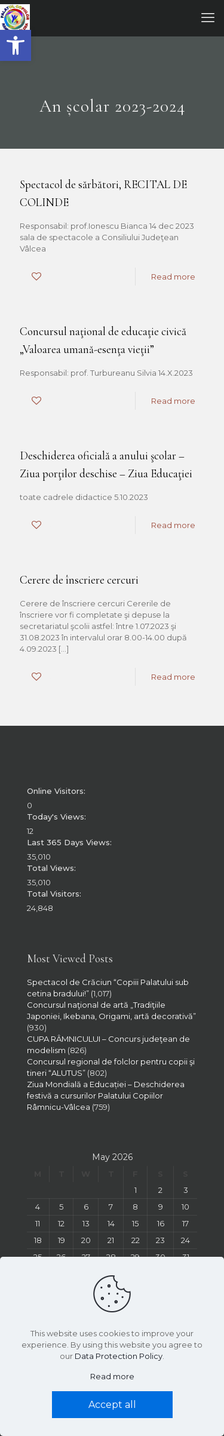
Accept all (112, 1404)
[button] (15, 45)
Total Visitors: (55, 893)
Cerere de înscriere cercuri (79, 580)
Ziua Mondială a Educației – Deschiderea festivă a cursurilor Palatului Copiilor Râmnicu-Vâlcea (106, 1095)
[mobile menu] (208, 18)
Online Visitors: (57, 791)
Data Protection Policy (118, 1356)
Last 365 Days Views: (70, 842)
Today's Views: (57, 816)
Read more (173, 276)
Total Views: (52, 868)
